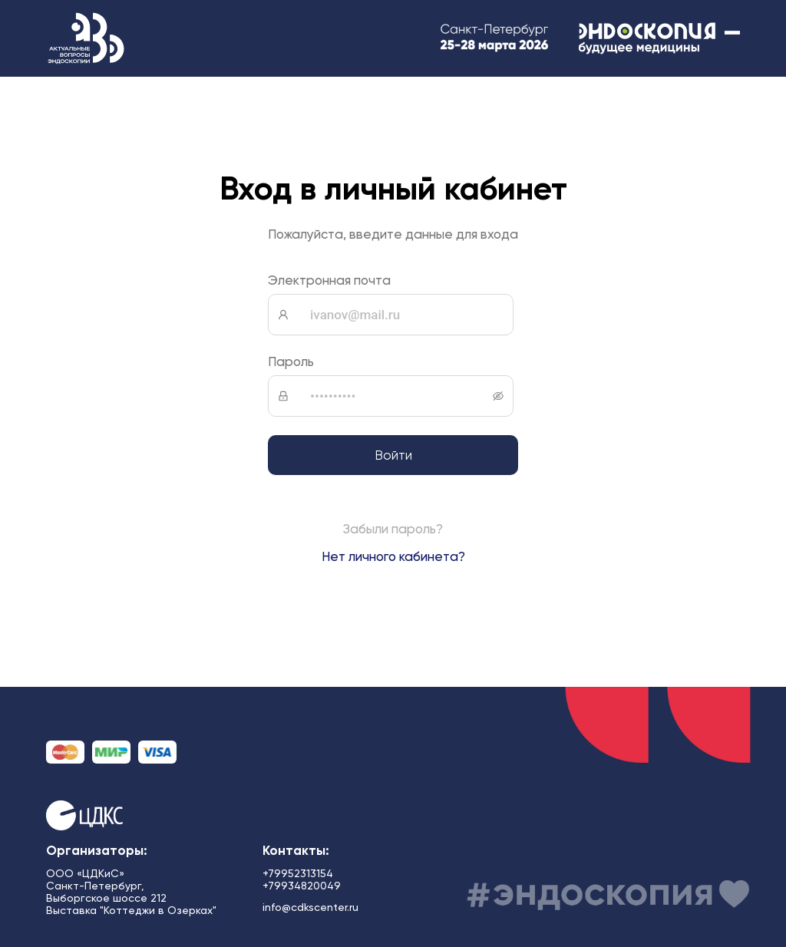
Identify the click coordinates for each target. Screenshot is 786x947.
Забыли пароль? (393, 528)
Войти (393, 455)
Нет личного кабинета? (393, 556)
